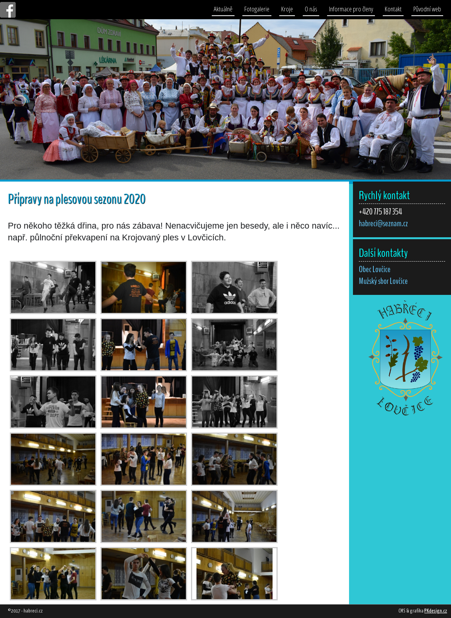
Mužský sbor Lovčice (383, 281)
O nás (311, 8)
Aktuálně (223, 8)
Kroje (287, 8)
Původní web (427, 8)
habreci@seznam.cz (383, 223)
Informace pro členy (351, 8)
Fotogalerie (256, 8)
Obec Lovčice (375, 269)
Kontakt (393, 8)
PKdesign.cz (435, 611)
